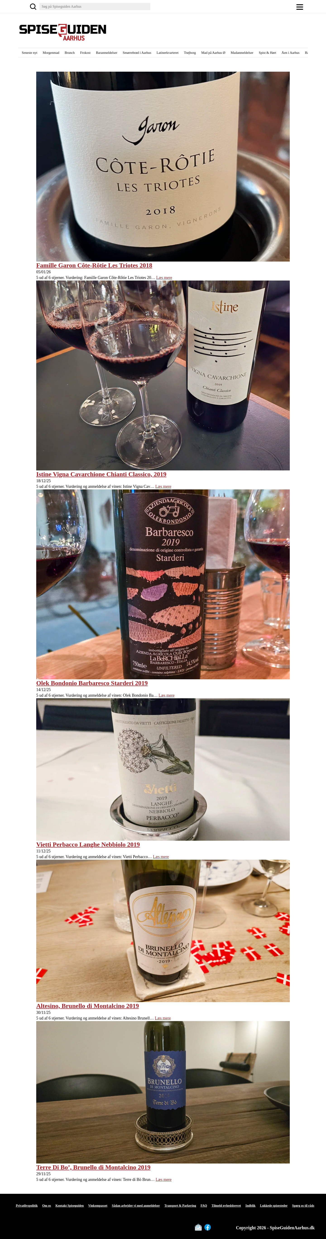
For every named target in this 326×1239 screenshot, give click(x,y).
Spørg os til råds (303, 1205)
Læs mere (164, 277)
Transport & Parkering (180, 1205)
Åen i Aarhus (291, 52)
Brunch (70, 52)
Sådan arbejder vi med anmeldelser (136, 1205)
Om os (46, 1205)
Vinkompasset (97, 1205)
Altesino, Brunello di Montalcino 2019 (87, 1005)
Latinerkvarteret (168, 52)
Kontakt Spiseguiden (69, 1205)
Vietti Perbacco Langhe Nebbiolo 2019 (88, 844)
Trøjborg (190, 52)
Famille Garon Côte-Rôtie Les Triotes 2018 (94, 265)
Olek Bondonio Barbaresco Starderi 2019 (92, 683)
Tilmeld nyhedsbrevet (226, 1205)
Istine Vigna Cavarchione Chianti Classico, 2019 (101, 474)
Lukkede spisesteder (274, 1205)
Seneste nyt (29, 52)
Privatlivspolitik (27, 1205)
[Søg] (33, 6)
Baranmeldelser (106, 52)
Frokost (85, 52)
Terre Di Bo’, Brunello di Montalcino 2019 (93, 1167)
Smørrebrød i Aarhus (137, 52)
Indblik (250, 1205)
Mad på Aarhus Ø (213, 52)
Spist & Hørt (267, 52)
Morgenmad (51, 52)
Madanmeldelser (242, 52)
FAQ (204, 1205)
